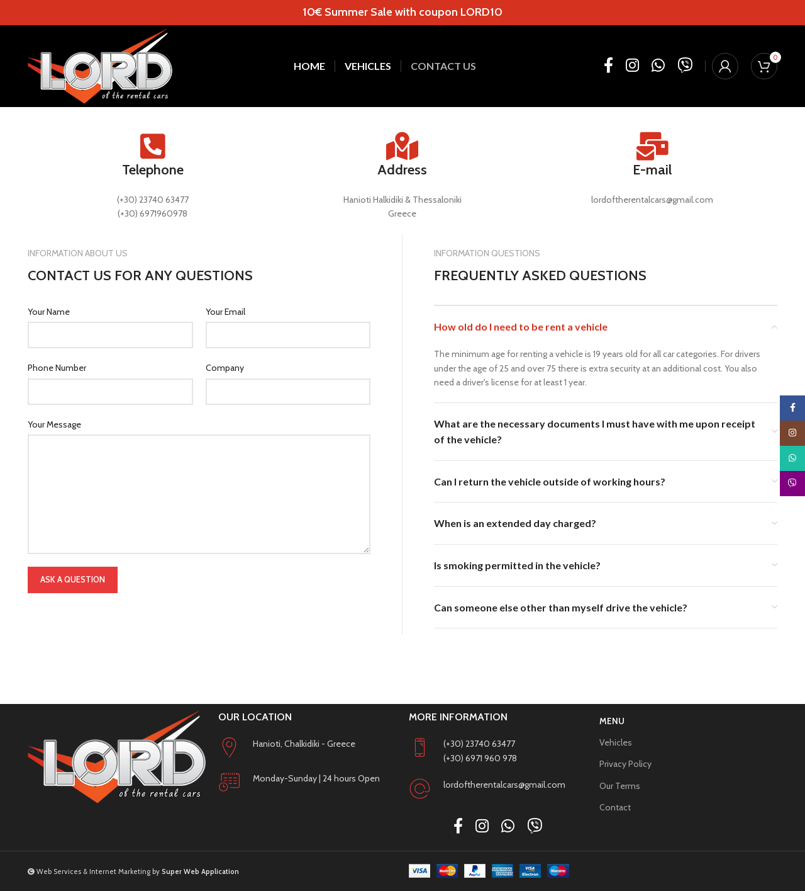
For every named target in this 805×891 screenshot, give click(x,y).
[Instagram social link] (632, 66)
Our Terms (619, 786)
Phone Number (57, 367)
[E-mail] (652, 146)
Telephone (153, 169)
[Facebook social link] (608, 66)
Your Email (225, 311)
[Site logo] (100, 66)
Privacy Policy (625, 763)
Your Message (54, 424)
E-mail (652, 169)
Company (225, 367)
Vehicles (615, 742)
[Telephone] (152, 146)
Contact (615, 807)
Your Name (49, 311)
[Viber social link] (685, 66)
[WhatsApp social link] (658, 66)
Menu (612, 721)
